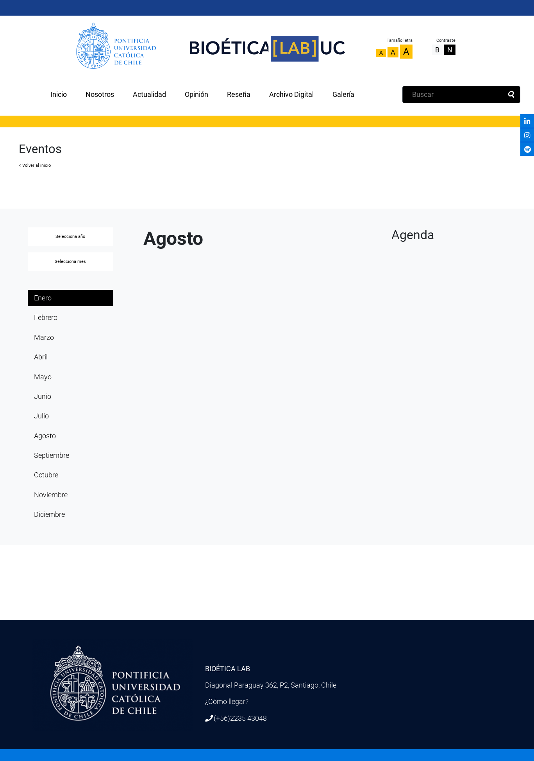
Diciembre (49, 514)
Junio (42, 396)
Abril (41, 357)
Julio (41, 416)
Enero (43, 298)
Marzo (44, 337)
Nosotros (100, 94)
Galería (343, 94)
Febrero (45, 318)
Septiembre (51, 455)
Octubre (46, 475)
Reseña (238, 94)
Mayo (43, 377)
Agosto (45, 436)
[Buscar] (461, 94)
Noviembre (51, 495)
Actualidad (149, 94)
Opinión (196, 94)
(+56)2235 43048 (240, 718)
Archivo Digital (291, 94)
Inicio (58, 94)
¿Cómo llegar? (226, 702)
